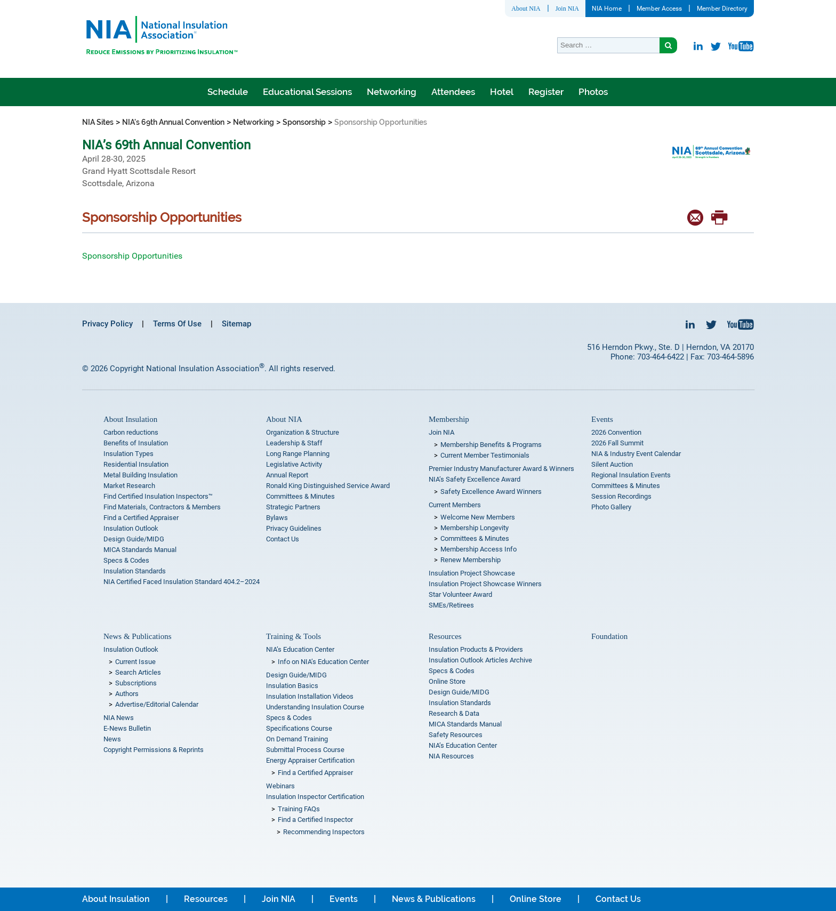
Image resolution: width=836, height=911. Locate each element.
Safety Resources (456, 735)
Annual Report (287, 475)
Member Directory (722, 8)
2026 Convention (616, 432)
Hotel (501, 91)
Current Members (455, 505)
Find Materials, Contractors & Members (162, 507)
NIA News (118, 718)
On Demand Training (297, 739)
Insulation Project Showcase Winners (485, 584)
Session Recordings (621, 496)
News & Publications (137, 636)
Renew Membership (470, 560)
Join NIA (567, 8)
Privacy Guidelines (293, 528)
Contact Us (282, 539)
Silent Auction (612, 464)
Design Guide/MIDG (133, 539)
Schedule (227, 91)
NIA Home (607, 8)
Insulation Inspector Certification (315, 797)
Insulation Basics (292, 686)
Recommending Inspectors (324, 832)
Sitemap (236, 324)
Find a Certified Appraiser (141, 518)
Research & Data (454, 713)
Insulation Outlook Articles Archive (480, 660)
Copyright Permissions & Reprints (153, 750)
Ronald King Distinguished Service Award (328, 486)
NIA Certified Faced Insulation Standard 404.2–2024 (181, 582)
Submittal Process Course (305, 750)
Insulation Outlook (130, 528)
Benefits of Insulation (135, 443)
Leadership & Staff (294, 443)
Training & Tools (293, 636)
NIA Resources (451, 756)
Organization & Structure (302, 432)
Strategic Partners (293, 507)
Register (546, 91)
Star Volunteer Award (460, 594)
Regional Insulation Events (631, 475)
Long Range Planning (297, 454)
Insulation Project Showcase (472, 573)
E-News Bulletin (127, 728)
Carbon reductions (130, 432)
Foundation (609, 636)
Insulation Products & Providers (476, 649)
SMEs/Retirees (451, 605)
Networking (391, 91)
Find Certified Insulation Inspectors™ (158, 496)
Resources (445, 636)
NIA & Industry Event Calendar (636, 454)
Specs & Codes (126, 560)
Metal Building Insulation (140, 475)
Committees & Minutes (300, 496)
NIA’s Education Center (300, 649)
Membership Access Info (478, 549)
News (112, 739)
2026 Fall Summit (617, 443)
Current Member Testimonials (484, 455)
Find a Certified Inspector (315, 820)
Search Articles (138, 672)
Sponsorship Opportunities (132, 256)
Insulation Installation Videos (309, 696)
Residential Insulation (135, 464)
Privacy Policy (107, 324)
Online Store (447, 681)
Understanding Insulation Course (315, 707)
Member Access (659, 8)
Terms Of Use (177, 324)
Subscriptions (136, 683)
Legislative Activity (294, 464)
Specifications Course (299, 728)
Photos (593, 91)
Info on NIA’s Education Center (323, 662)
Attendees (453, 91)
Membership (449, 419)
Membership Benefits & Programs (491, 445)
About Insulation (130, 419)
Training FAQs (299, 809)
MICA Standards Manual (139, 550)
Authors (127, 694)
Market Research (129, 486)
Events (602, 419)
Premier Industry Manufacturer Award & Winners (501, 469)
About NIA (525, 8)
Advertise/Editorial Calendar (156, 704)
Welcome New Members (477, 517)
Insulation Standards (134, 571)
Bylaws (277, 518)
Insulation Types (128, 454)
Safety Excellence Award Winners (491, 492)
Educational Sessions (307, 91)
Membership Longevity (474, 528)
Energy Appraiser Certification (310, 760)
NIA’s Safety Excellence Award (474, 479)
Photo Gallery (611, 507)
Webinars (280, 786)
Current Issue (135, 662)
